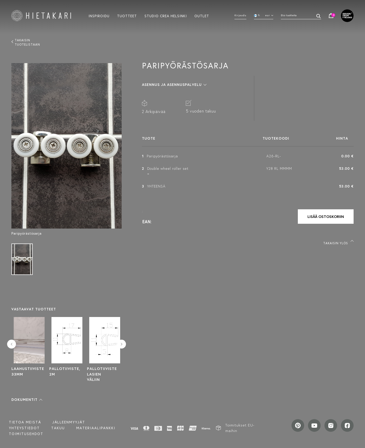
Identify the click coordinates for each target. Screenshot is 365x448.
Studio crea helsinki (165, 16)
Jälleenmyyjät (68, 422)
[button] (26, 399)
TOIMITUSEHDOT (26, 434)
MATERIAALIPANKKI (95, 428)
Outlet (201, 16)
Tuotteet (127, 16)
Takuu (58, 428)
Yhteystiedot (24, 428)
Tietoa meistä (25, 422)
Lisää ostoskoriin (325, 216)
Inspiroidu (99, 16)
